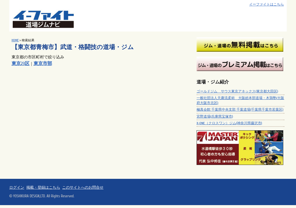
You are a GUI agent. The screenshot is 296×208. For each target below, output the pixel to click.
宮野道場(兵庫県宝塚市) (215, 116)
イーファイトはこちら (266, 4)
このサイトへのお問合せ (82, 187)
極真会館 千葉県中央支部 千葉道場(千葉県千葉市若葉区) (240, 109)
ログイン (16, 187)
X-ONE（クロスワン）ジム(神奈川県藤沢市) (229, 123)
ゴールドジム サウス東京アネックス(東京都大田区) (237, 91)
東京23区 (20, 63)
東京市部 (43, 63)
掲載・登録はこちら (43, 187)
